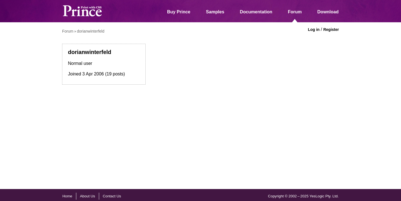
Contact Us (112, 196)
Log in (314, 29)
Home (67, 196)
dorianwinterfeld (90, 31)
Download (328, 11)
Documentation (256, 11)
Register (331, 29)
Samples (215, 11)
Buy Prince (178, 11)
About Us (87, 196)
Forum (295, 11)
